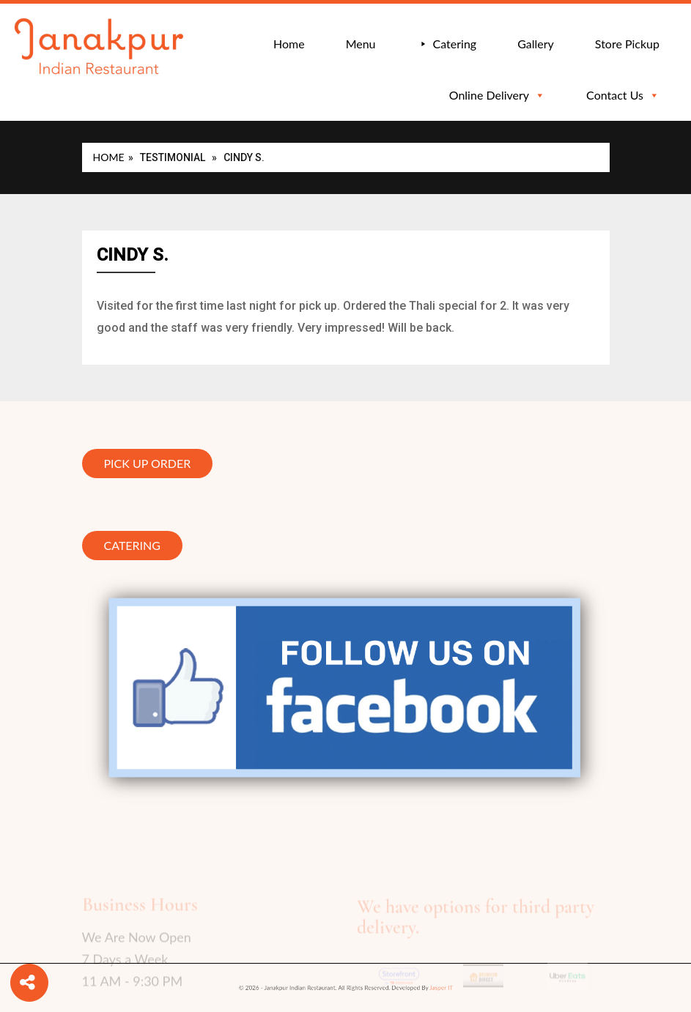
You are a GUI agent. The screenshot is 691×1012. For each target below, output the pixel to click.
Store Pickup (627, 44)
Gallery (535, 44)
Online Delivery (497, 95)
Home (289, 44)
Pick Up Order (147, 463)
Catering (455, 44)
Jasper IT (409, 988)
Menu (361, 44)
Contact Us (622, 95)
